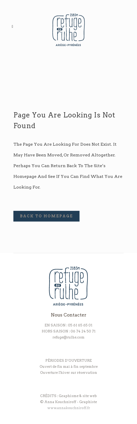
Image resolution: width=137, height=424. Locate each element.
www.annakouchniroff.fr (68, 408)
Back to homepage (46, 216)
